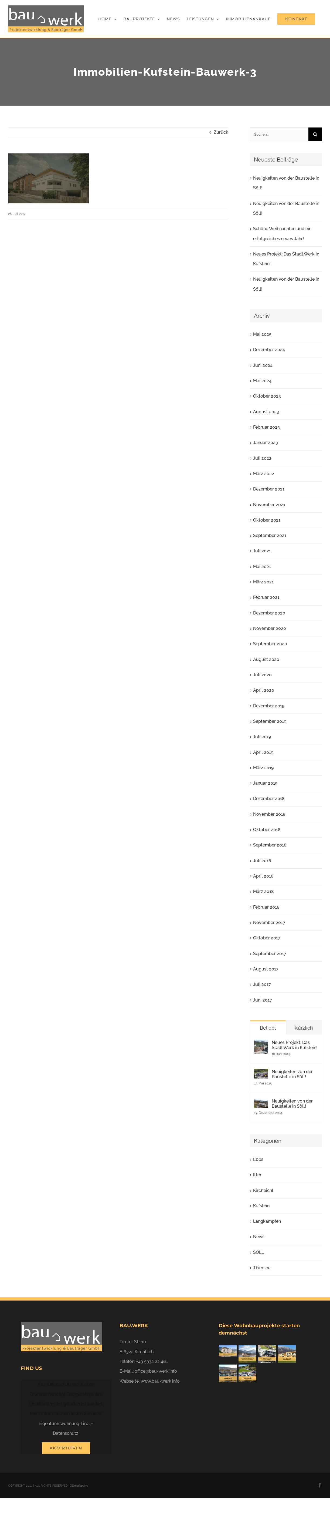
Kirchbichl (263, 1190)
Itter (257, 1174)
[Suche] (315, 134)
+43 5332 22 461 (152, 1361)
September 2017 (269, 953)
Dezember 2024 (269, 349)
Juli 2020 (262, 674)
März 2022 (263, 473)
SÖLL (258, 1252)
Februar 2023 (266, 427)
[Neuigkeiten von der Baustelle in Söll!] (261, 1073)
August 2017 (265, 969)
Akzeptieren (66, 1448)
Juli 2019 (262, 736)
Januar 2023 (265, 442)
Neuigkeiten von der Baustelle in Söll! (292, 1074)
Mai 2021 (262, 566)
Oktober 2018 (267, 829)
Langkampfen (267, 1221)
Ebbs (258, 1159)
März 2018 (263, 891)
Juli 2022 (262, 458)
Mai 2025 (262, 334)
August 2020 (266, 659)
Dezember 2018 (269, 798)
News (258, 1236)
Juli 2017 (262, 984)
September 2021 (269, 535)
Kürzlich (304, 1028)
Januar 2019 (265, 783)
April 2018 (263, 876)
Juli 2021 (262, 550)
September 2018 (270, 845)
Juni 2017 (262, 1000)
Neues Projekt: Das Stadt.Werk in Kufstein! (294, 1045)
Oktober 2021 (266, 520)
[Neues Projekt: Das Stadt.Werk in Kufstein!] (261, 1044)
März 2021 (263, 581)
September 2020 (270, 643)
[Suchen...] (279, 134)
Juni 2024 (263, 365)
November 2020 (269, 628)
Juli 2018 (262, 860)
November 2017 (269, 922)
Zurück (221, 132)
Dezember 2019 (268, 705)
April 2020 (263, 690)
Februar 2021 (266, 597)
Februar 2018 (266, 907)
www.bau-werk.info (160, 1381)
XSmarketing (79, 1485)
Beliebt (268, 1028)
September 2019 (269, 721)
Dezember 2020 (269, 613)
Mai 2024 (262, 380)
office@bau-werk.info (156, 1371)
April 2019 (263, 752)
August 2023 (266, 411)
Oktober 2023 (267, 396)
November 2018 (269, 814)
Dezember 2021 (268, 489)
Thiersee (261, 1267)
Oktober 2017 (266, 937)
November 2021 (269, 504)
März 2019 (263, 767)
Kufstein (261, 1205)
